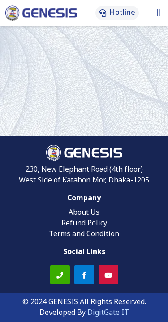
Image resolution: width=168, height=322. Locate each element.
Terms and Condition (84, 234)
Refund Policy (84, 224)
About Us (84, 213)
